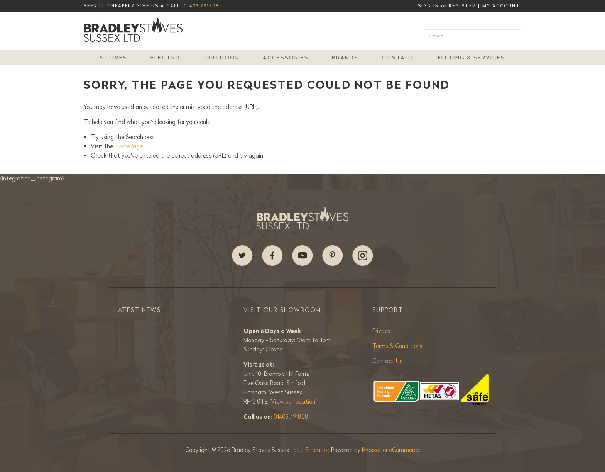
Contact (398, 57)
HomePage (129, 146)
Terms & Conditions (397, 346)
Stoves (113, 57)
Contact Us (387, 361)
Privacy (381, 330)
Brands (345, 57)
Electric (166, 57)
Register (462, 5)
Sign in (428, 5)
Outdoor (222, 57)
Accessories (286, 57)
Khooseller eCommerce (391, 449)
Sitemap (316, 449)
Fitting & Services (471, 57)
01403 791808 (201, 5)
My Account (501, 5)
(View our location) (293, 401)
